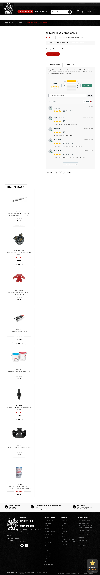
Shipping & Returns (50, 531)
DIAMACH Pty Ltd (69, 111)
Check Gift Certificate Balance (69, 542)
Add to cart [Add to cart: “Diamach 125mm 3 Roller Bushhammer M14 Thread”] (19, 264)
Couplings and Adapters (85, 530)
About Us (23, 4)
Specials (17, 4)
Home (6, 23)
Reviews (37, 4)
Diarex (46, 561)
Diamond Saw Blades (84, 520)
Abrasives (81, 538)
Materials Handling (84, 546)
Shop (13, 23)
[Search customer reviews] (67, 95)
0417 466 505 (92, 4)
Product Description (54, 65)
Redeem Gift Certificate (68, 539)
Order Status (48, 523)
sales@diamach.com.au (44, 509)
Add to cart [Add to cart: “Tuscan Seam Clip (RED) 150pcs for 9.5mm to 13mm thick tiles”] (19, 304)
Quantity (48, 49)
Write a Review (70, 38)
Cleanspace (48, 543)
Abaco (46, 537)
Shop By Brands (40, 11)
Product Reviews (70, 65)
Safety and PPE (83, 540)
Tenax (46, 551)
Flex (46, 548)
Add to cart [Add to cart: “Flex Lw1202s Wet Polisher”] (19, 343)
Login (86, 11)
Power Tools (82, 543)
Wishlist (47, 528)
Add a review (86, 85)
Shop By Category (24, 11)
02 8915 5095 (81, 4)
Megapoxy (47, 556)
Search (90, 95)
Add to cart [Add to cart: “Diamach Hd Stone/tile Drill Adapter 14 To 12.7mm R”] (19, 419)
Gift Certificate (51, 4)
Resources (42, 4)
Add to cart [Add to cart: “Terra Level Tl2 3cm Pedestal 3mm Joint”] (19, 459)
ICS (46, 540)
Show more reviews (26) (71, 164)
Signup (89, 11)
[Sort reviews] (87, 101)
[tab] (54, 65)
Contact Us (30, 4)
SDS (63, 528)
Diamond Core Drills (84, 523)
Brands (64, 536)
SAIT (46, 559)
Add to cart (53, 54)
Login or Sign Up (49, 520)
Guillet (46, 545)
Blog (57, 4)
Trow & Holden (48, 553)
